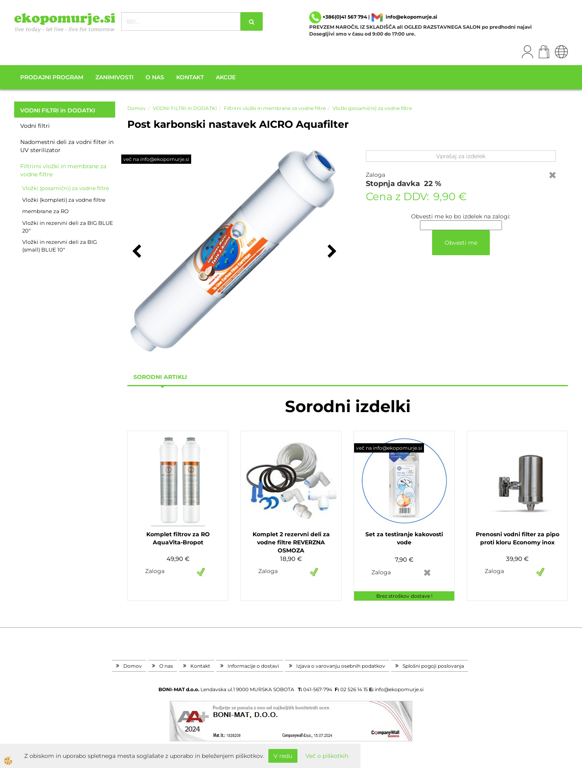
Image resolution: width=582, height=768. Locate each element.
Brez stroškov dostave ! (404, 596)
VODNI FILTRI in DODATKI (185, 108)
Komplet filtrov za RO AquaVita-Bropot (178, 538)
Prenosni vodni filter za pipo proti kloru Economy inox (517, 538)
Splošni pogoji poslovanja (433, 666)
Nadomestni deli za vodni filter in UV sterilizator (67, 146)
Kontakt (190, 77)
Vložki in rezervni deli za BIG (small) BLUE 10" (59, 246)
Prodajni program (51, 77)
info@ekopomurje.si (411, 17)
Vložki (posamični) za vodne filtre (65, 188)
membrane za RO (45, 211)
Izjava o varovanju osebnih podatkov (340, 666)
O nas (155, 77)
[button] (331, 252)
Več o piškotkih (327, 756)
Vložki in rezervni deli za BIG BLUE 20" (67, 227)
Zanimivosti (114, 77)
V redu (283, 756)
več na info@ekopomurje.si (156, 159)
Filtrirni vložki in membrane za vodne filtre (63, 170)
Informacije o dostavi (253, 666)
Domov (136, 108)
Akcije (226, 77)
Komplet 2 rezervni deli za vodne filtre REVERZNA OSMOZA (291, 542)
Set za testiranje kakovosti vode (404, 538)
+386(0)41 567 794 (345, 17)
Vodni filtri (35, 125)
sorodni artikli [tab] (160, 377)
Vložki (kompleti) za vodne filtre (63, 200)
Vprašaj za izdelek (460, 156)
